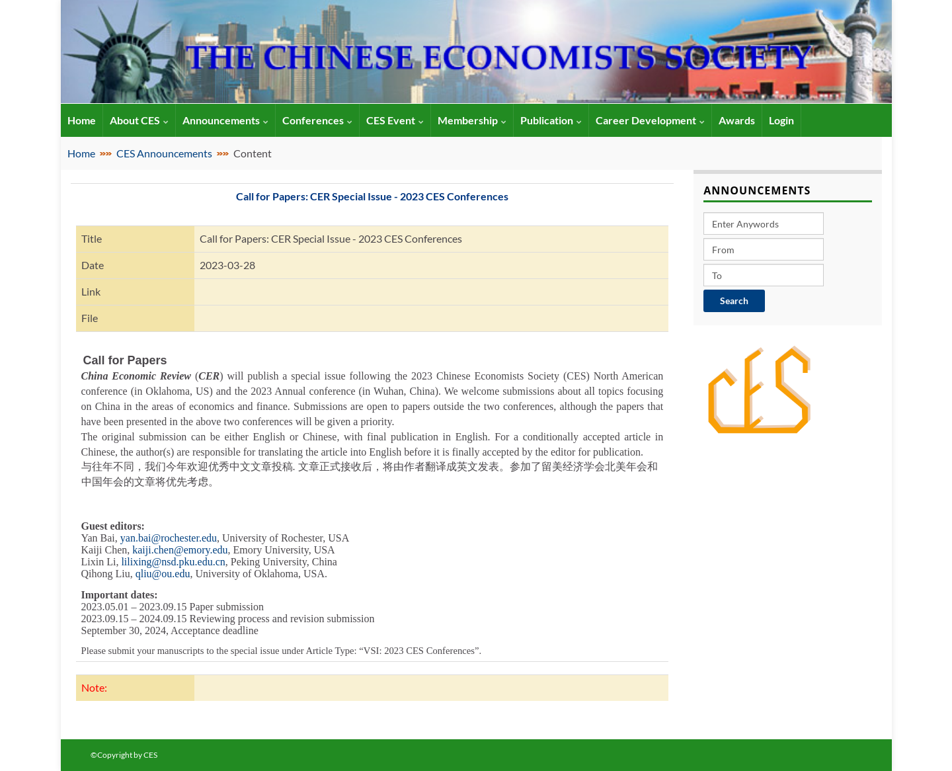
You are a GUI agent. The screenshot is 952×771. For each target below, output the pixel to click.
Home (81, 153)
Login (781, 120)
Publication (551, 120)
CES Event (395, 120)
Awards (737, 120)
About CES (139, 120)
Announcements (225, 120)
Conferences (317, 120)
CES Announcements (164, 153)
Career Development (650, 120)
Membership (472, 120)
